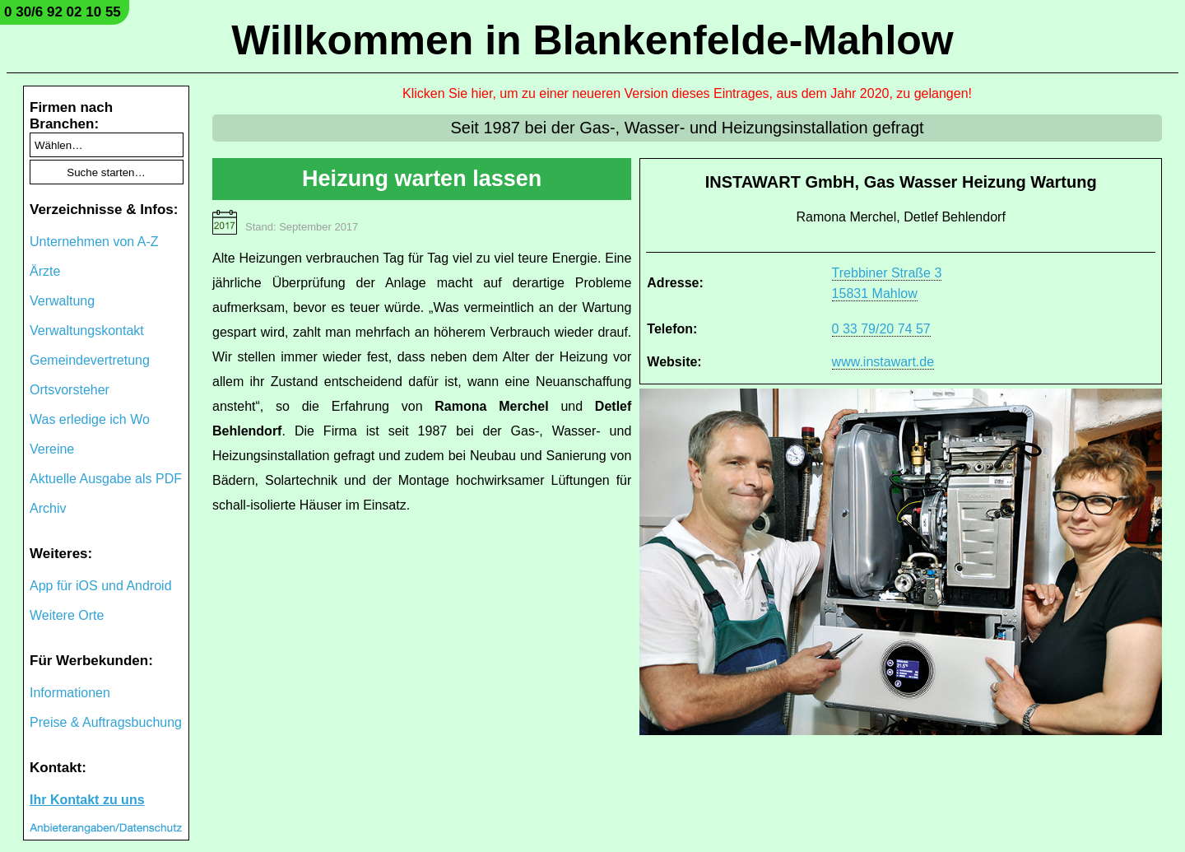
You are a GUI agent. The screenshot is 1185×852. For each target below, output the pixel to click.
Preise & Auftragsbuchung (106, 722)
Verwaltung (62, 301)
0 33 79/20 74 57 (881, 329)
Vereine (52, 449)
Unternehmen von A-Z (94, 242)
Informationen (70, 693)
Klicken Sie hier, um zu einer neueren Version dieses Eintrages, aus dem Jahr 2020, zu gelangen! (687, 93)
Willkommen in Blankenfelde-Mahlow (592, 40)
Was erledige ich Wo (90, 419)
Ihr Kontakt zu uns (87, 800)
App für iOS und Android (101, 586)
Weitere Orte (67, 615)
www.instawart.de (883, 362)
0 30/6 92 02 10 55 (62, 12)
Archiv (48, 508)
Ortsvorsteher (69, 390)
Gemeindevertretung (90, 360)
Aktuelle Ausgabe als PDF (106, 479)
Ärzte (45, 271)
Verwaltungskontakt (87, 331)
